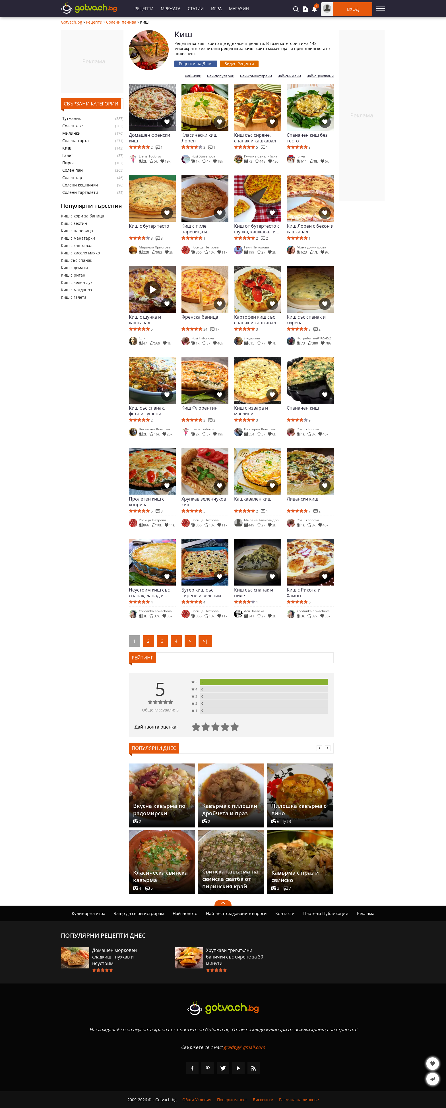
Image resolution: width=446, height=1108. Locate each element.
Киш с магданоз (76, 289)
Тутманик (71, 118)
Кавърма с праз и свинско (295, 876)
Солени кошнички (80, 185)
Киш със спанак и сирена (306, 319)
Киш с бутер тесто (149, 226)
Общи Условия (196, 1099)
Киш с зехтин (74, 223)
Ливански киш (302, 499)
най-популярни (220, 76)
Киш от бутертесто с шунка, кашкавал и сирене (257, 229)
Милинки (71, 133)
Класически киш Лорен (199, 138)
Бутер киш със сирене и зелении (201, 592)
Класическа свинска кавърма (160, 876)
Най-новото (185, 913)
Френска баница (199, 317)
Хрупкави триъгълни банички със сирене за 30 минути (234, 956)
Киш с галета (73, 297)
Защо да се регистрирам (139, 913)
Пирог (68, 163)
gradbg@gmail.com (244, 1047)
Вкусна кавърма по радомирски (159, 809)
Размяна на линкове (299, 1099)
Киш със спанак (76, 260)
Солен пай (72, 170)
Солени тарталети (80, 192)
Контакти (285, 913)
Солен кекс (73, 126)
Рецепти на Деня (195, 63)
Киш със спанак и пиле (253, 592)
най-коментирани (256, 76)
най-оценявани (320, 76)
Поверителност (232, 1099)
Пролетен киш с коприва (146, 501)
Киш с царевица (77, 230)
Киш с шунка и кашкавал (145, 319)
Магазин (239, 8)
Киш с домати (74, 267)
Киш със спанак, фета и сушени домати (147, 410)
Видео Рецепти (239, 63)
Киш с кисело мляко (80, 253)
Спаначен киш (303, 408)
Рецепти (144, 8)
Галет (67, 155)
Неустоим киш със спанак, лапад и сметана (149, 592)
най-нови (193, 76)
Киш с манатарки (78, 238)
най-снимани (289, 76)
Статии (196, 8)
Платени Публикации (325, 913)
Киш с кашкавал (76, 245)
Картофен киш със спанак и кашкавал (255, 319)
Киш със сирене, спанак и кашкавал (255, 138)
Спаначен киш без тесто (307, 138)
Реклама (365, 913)
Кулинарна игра (88, 913)
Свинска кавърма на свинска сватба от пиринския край (230, 879)
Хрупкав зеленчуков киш (203, 501)
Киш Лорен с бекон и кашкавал (310, 229)
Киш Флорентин (199, 408)
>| (205, 641)
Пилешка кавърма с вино (298, 809)
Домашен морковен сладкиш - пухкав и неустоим (114, 956)
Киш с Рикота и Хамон (304, 592)
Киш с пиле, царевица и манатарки (194, 229)
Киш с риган (73, 275)
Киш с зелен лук (76, 282)
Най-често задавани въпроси (236, 913)
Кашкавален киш (253, 499)
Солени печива (121, 22)
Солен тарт (73, 177)
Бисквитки (263, 1099)
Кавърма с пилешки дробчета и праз (229, 809)
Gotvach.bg (71, 22)
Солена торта (75, 140)
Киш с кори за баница (82, 216)
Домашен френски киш (149, 138)
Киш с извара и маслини (251, 410)
